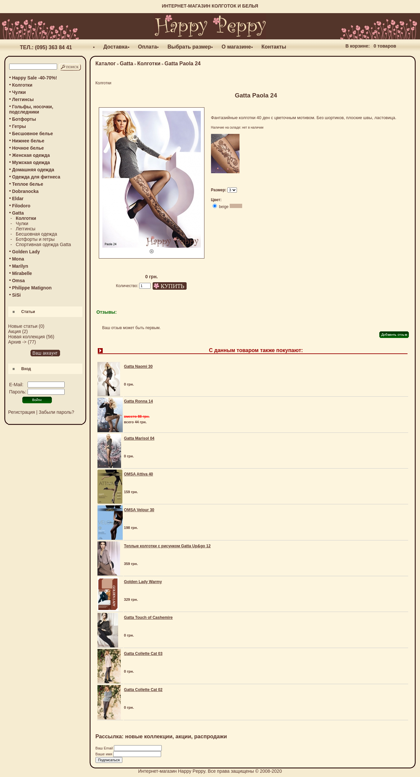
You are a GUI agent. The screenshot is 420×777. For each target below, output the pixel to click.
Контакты (274, 47)
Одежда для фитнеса (36, 176)
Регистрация (21, 412)
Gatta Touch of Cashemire (148, 617)
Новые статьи (22, 326)
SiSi (16, 295)
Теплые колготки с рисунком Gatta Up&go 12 (167, 546)
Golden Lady (26, 251)
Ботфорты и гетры (35, 239)
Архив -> (17, 342)
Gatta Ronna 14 (138, 401)
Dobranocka (25, 191)
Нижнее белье (28, 140)
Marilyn (20, 266)
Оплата (147, 47)
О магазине (236, 47)
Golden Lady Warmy (143, 581)
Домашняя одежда (33, 169)
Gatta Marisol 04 (139, 438)
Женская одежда (31, 155)
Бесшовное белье (32, 133)
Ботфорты (24, 119)
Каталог (105, 63)
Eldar (18, 198)
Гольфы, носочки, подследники (31, 109)
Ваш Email (104, 748)
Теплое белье (27, 184)
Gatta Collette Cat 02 (143, 689)
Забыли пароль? (56, 412)
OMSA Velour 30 (139, 510)
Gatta (126, 63)
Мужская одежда (31, 162)
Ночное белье (28, 148)
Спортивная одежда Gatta (43, 244)
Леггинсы (23, 99)
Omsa (18, 280)
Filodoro (21, 205)
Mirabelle (22, 273)
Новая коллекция (26, 336)
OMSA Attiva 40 (138, 474)
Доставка (115, 47)
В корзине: (358, 46)
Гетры (19, 126)
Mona (18, 259)
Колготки (22, 85)
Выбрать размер (189, 47)
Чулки (19, 92)
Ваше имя (104, 754)
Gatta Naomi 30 (138, 366)
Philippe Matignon (32, 287)
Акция (14, 331)
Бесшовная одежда (36, 234)
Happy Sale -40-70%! (34, 77)
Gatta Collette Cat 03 (143, 653)
